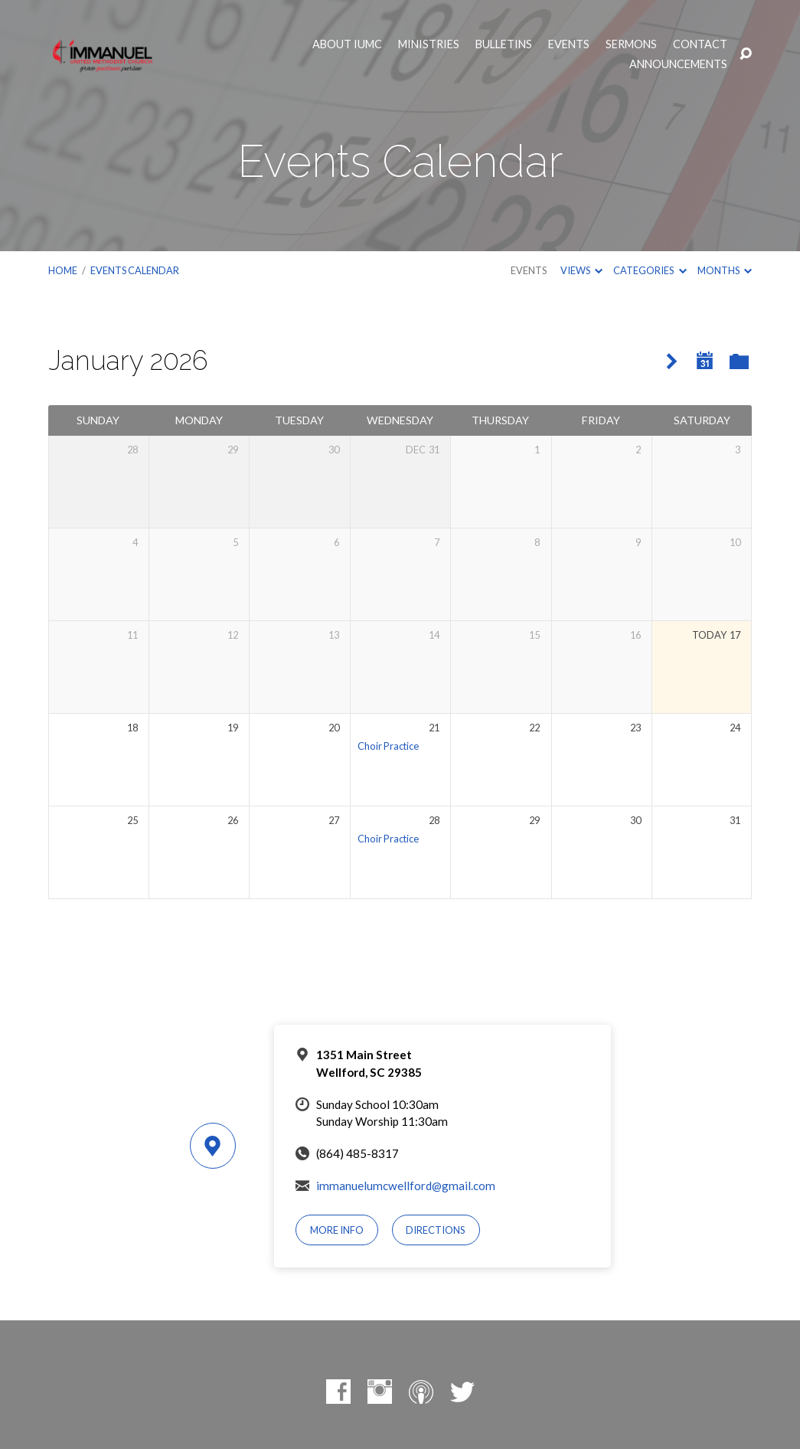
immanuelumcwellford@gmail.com (405, 1185)
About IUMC (347, 44)
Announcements (678, 64)
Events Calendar (134, 270)
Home (62, 270)
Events (568, 44)
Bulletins (503, 44)
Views (581, 270)
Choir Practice (388, 746)
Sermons (631, 44)
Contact (700, 44)
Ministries (428, 44)
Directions (435, 1230)
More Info (337, 1230)
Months (724, 270)
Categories (649, 270)
